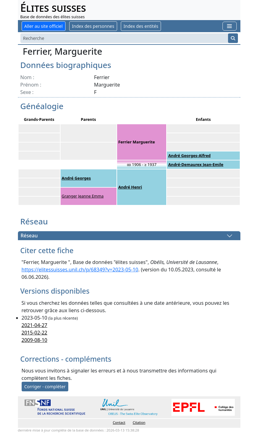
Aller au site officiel (43, 26)
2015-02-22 (35, 332)
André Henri (130, 187)
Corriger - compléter (45, 386)
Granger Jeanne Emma (83, 196)
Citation (139, 422)
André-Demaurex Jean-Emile (195, 164)
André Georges (76, 178)
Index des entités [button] (141, 26)
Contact (119, 422)
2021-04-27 (35, 325)
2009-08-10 (35, 340)
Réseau (29, 236)
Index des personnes (93, 26)
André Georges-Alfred (189, 155)
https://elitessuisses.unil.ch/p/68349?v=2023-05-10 (80, 269)
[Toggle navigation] (229, 26)
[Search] (124, 38)
